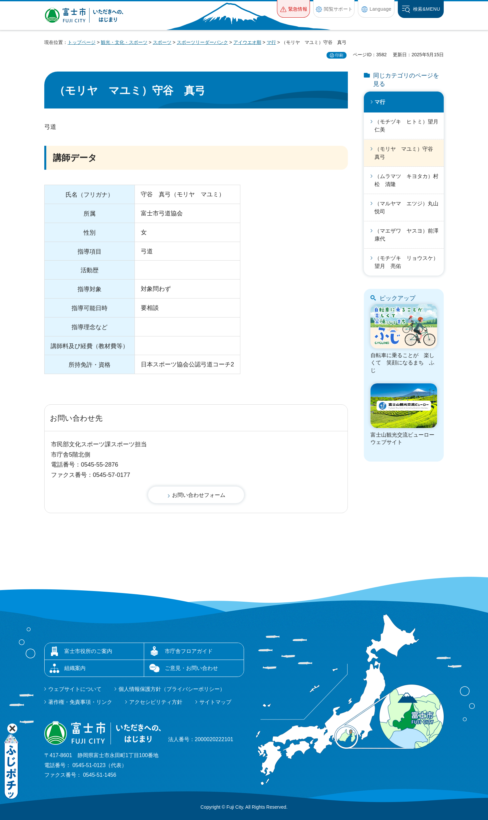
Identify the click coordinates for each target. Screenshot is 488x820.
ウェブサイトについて (75, 689)
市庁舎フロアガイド (189, 651)
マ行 (271, 42)
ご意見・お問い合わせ (191, 668)
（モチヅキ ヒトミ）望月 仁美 (409, 125)
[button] (293, 9)
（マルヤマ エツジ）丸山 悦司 (409, 207)
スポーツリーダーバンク (202, 42)
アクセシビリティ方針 (155, 702)
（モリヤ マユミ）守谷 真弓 (406, 153)
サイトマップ (215, 702)
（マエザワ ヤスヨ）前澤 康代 (409, 235)
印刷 (339, 55)
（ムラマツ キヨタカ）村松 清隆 (406, 180)
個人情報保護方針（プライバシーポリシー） (172, 689)
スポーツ (162, 42)
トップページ (82, 42)
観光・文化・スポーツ (124, 42)
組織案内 (75, 668)
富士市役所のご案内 (88, 651)
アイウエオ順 (247, 42)
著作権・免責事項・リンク (80, 702)
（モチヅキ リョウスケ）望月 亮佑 (406, 262)
